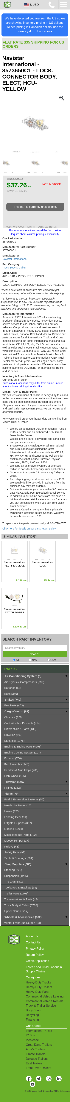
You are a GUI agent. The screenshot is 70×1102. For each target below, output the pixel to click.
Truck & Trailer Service (41, 1005)
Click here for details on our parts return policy (29, 528)
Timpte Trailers (36, 1054)
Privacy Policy (35, 948)
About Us (32, 936)
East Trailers (34, 1063)
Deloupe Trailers (37, 1058)
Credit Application (37, 961)
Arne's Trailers (35, 1049)
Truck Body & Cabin (14, 267)
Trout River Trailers (38, 1067)
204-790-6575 (58, 523)
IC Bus (30, 1035)
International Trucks (39, 1030)
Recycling (32, 1015)
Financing (32, 1019)
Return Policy (35, 954)
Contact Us (33, 942)
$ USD (32, 5)
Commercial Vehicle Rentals (44, 1001)
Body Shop (33, 1010)
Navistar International (14, 258)
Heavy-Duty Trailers (39, 987)
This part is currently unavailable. (35, 206)
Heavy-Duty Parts (37, 991)
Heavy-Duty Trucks (38, 982)
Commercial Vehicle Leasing (45, 996)
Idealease (32, 1040)
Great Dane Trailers (39, 1044)
